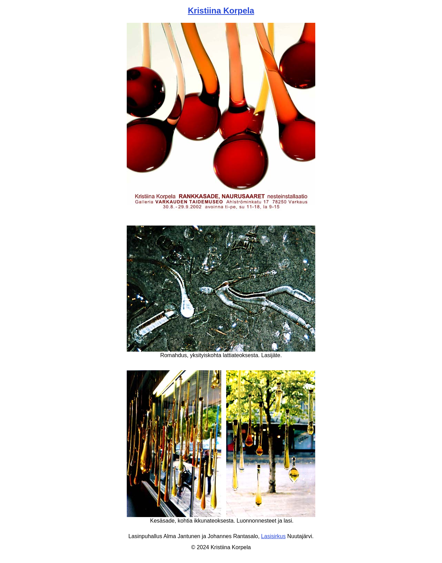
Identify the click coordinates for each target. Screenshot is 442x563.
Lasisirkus (273, 536)
